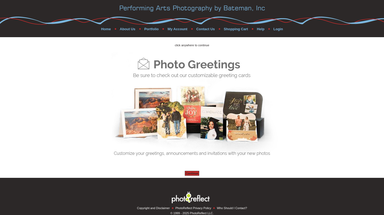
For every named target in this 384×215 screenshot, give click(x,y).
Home (106, 29)
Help (261, 29)
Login (278, 29)
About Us (127, 29)
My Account (177, 29)
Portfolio (151, 29)
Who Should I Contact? (232, 208)
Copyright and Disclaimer (153, 208)
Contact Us (205, 29)
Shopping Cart (236, 29)
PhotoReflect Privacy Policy (193, 208)
